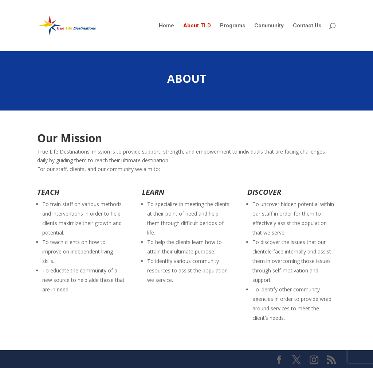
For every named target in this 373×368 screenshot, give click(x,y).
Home (166, 26)
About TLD (197, 26)
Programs (232, 26)
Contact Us (307, 26)
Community (269, 26)
